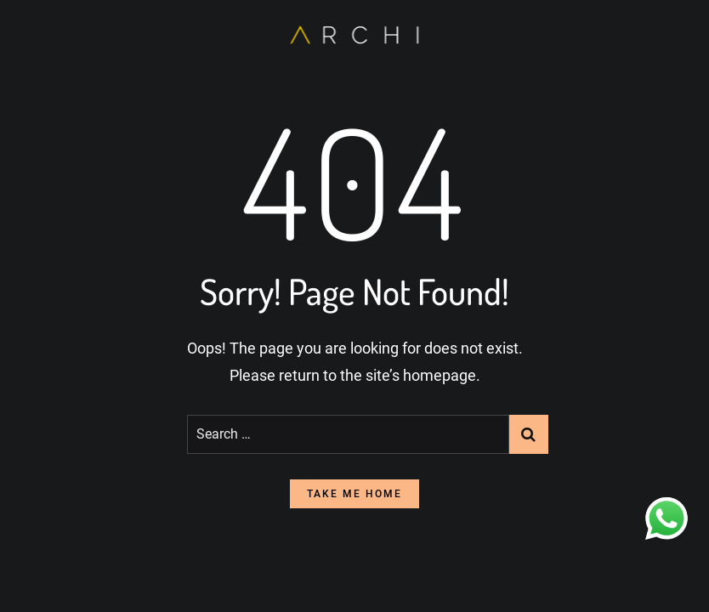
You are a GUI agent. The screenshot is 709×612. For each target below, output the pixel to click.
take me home (354, 494)
